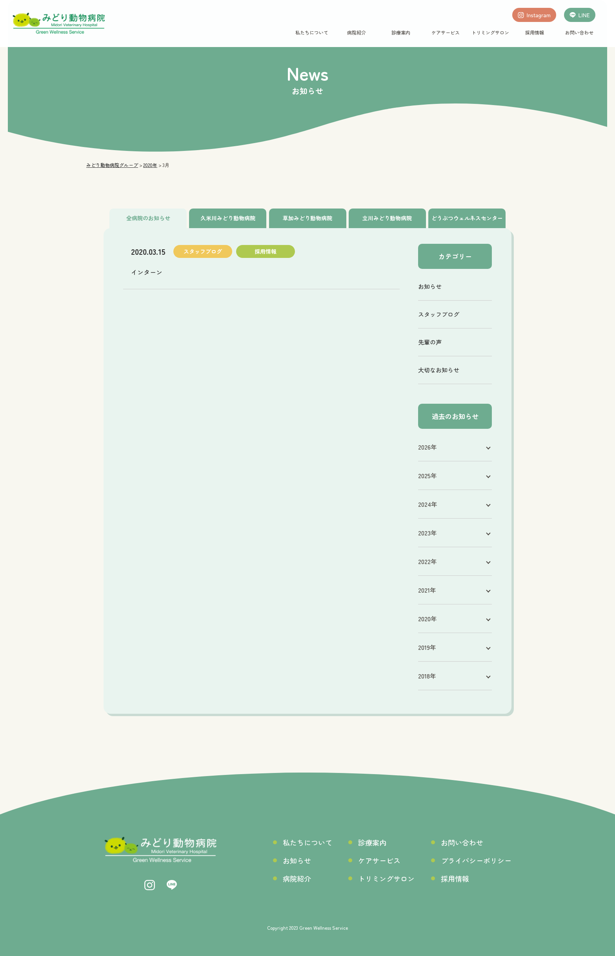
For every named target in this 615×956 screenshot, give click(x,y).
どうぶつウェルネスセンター (467, 218)
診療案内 (400, 32)
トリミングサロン (490, 32)
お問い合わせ (579, 32)
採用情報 (534, 32)
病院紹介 (356, 32)
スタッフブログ (438, 314)
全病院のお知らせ (148, 218)
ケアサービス (445, 32)
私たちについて (311, 32)
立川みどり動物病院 (387, 218)
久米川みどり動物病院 (227, 218)
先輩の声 (430, 342)
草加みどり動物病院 (307, 218)
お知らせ (430, 286)
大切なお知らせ (438, 370)
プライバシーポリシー (476, 860)
